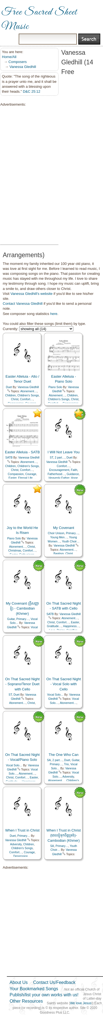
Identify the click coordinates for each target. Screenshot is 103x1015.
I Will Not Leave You (63, 452)
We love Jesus (80, 1003)
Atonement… (28, 391)
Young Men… (59, 537)
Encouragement (59, 469)
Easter (12, 477)
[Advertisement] (27, 176)
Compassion (16, 474)
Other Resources (26, 1001)
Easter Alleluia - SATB (22, 452)
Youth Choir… (70, 541)
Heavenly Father (59, 477)
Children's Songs (28, 395)
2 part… (60, 457)
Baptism (59, 553)
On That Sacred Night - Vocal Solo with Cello (63, 684)
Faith (74, 469)
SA (49, 760)
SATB (8, 457)
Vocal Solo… (55, 694)
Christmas (14, 550)
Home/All (9, 57)
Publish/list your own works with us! (44, 994)
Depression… (22, 856)
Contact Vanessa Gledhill (23, 303)
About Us (19, 982)
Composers (18, 62)
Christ (14, 399)
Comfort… (26, 399)
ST (51, 457)
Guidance (72, 474)
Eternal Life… (26, 477)
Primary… (72, 533)
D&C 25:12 (31, 91)
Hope (74, 477)
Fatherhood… (56, 474)
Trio (66, 764)
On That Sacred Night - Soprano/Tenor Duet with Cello (22, 684)
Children (10, 395)
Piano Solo (55, 387)
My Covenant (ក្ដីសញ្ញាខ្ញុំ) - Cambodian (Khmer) (22, 608)
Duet (9, 387)
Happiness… (71, 626)
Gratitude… (54, 626)
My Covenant (63, 528)
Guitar (11, 619)
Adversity (68, 776)
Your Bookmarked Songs (34, 988)
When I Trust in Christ (22, 830)
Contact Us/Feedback (54, 982)
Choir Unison (56, 533)
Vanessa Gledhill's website (31, 294)
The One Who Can (63, 755)
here (53, 314)
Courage (30, 474)
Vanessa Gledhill (22, 67)
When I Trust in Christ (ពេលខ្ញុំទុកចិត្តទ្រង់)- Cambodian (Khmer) (63, 835)
